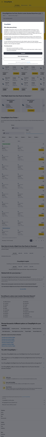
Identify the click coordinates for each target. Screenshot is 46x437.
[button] (23, 53)
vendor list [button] (8, 39)
